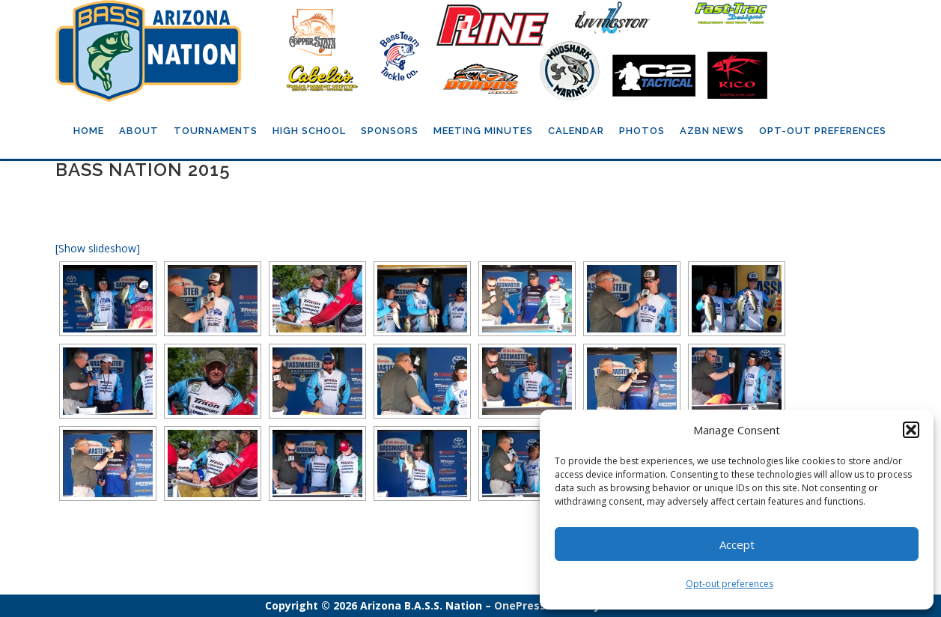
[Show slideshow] (97, 248)
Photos (642, 130)
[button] (911, 429)
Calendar (576, 130)
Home (88, 130)
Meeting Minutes (483, 130)
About (139, 130)
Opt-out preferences (729, 583)
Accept (737, 544)
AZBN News (712, 130)
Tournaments (216, 130)
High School (309, 130)
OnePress (520, 605)
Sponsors (389, 130)
